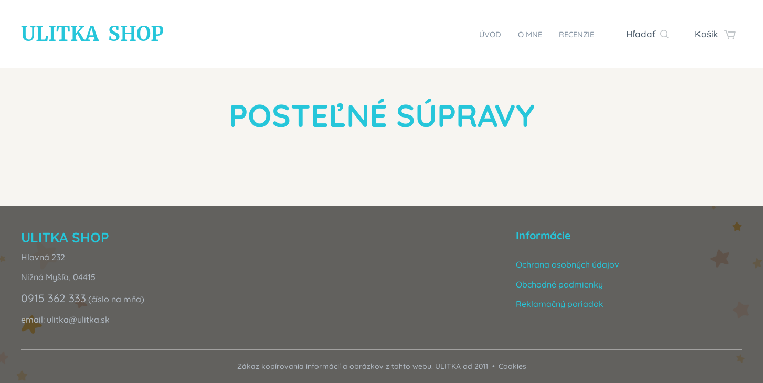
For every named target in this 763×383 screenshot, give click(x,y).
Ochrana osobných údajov (567, 264)
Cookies (512, 366)
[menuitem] (479, 34)
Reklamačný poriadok (559, 304)
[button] (647, 34)
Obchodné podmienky (559, 284)
